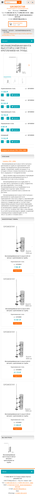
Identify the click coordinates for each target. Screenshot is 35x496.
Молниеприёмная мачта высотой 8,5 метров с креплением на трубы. (17, 362)
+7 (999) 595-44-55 (21, 493)
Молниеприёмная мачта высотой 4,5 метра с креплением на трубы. (17, 257)
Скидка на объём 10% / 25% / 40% (14, 150)
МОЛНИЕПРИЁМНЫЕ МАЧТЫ (23, 30)
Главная (4, 30)
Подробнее (17, 270)
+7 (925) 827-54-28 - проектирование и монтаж (19, 16)
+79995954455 (23, 10)
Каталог (11, 30)
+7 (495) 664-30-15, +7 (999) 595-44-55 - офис (19, 13)
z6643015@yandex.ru (20, 19)
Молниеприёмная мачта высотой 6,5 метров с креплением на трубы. (17, 415)
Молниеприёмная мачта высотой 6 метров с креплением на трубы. (17, 309)
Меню (17, 472)
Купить (15, 95)
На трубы (6, 32)
